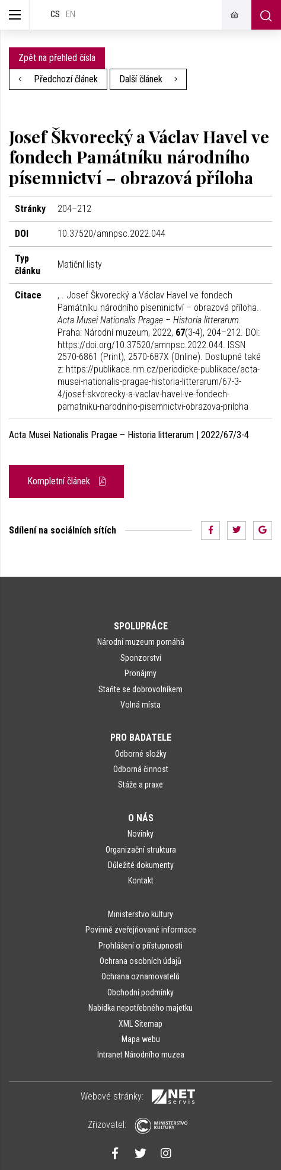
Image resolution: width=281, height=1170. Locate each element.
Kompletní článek (66, 481)
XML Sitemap (140, 1023)
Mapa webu (141, 1039)
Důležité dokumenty (141, 865)
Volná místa (140, 704)
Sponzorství (140, 658)
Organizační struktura (141, 849)
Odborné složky (141, 753)
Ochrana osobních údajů (140, 961)
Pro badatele (140, 737)
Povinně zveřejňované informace (140, 929)
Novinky (140, 833)
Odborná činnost (140, 769)
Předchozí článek (58, 79)
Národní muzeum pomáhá (140, 642)
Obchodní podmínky (140, 992)
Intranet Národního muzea (140, 1054)
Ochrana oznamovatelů (140, 976)
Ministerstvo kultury (140, 914)
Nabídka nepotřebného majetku (140, 1007)
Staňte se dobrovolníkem (140, 689)
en (70, 14)
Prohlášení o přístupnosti (140, 945)
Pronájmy (140, 673)
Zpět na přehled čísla (56, 57)
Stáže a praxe (140, 784)
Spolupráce (141, 626)
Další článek (148, 79)
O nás (141, 818)
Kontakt (141, 880)
